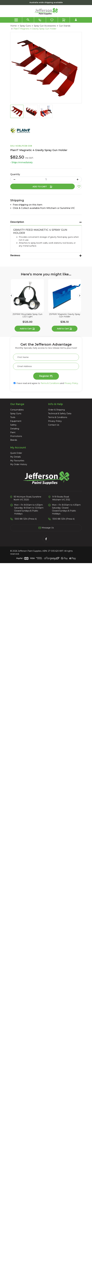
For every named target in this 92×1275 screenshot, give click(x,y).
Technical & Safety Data (59, 1125)
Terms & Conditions (50, 1095)
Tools (12, 1129)
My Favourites (17, 1172)
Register (46, 1088)
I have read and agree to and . (46, 1095)
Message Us (46, 1239)
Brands (13, 1151)
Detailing (14, 1140)
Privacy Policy (71, 1095)
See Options (46, 655)
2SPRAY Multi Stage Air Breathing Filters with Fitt (46, 1021)
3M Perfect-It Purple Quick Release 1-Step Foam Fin (46, 641)
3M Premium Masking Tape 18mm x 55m (46, 831)
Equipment (15, 1133)
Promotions (16, 1148)
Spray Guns (15, 1125)
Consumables (17, 1121)
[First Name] (46, 1068)
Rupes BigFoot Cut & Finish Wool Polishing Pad (46, 926)
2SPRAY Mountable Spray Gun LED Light (46, 356)
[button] (79, 186)
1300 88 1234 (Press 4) (25, 1230)
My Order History (18, 1176)
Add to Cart (42, 186)
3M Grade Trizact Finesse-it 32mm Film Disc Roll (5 (46, 736)
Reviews (15, 255)
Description (17, 222)
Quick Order (16, 1164)
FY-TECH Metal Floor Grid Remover (46, 546)
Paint (12, 1144)
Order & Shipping (56, 1121)
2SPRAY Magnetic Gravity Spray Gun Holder (46, 451)
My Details (15, 1168)
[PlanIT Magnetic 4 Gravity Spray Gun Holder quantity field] (46, 179)
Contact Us (53, 1136)
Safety (13, 1136)
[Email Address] (46, 1078)
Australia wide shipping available (46, 2)
